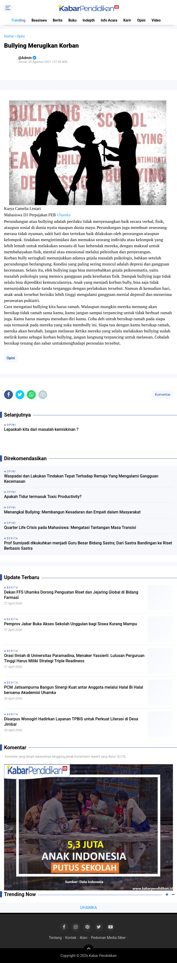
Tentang (55, 938)
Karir (127, 20)
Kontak (70, 938)
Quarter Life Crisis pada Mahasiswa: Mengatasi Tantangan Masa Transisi (70, 527)
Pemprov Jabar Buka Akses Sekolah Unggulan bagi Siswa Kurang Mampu (70, 623)
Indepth (89, 20)
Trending (18, 20)
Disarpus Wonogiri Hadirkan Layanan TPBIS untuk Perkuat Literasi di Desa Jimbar (71, 722)
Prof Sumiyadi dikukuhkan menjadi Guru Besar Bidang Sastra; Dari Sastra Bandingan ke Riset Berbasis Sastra (88, 546)
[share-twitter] (19, 394)
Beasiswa (39, 20)
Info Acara (109, 20)
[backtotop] (88, 949)
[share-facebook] (8, 394)
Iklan (83, 938)
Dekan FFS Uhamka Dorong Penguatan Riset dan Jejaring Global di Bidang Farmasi (71, 595)
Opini (141, 20)
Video (156, 20)
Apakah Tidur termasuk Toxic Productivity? (43, 496)
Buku (72, 20)
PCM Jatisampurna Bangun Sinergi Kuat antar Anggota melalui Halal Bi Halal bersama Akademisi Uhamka (73, 690)
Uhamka (63, 215)
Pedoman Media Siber (108, 938)
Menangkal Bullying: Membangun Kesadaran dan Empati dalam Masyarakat (72, 512)
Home (9, 36)
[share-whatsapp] (31, 394)
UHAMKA (88, 907)
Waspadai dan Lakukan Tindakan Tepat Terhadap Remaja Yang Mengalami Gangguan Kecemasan (81, 479)
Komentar (162, 395)
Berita (57, 20)
